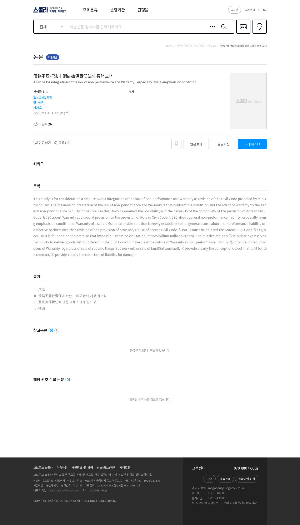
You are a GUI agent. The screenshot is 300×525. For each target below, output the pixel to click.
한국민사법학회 (42, 97)
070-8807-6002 (246, 468)
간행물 (143, 10)
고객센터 (250, 10)
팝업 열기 (56, 330)
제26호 (37, 107)
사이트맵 (125, 467)
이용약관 (62, 467)
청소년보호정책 (106, 467)
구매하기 (251, 144)
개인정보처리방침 (82, 467)
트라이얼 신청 (246, 479)
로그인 (234, 9)
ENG (264, 10)
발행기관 (117, 10)
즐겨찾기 (259, 33)
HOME (169, 45)
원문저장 (223, 144)
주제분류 (90, 10)
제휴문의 (225, 479)
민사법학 (38, 102)
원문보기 (196, 144)
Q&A (209, 479)
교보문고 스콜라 (43, 467)
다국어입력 (243, 33)
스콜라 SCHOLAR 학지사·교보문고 (49, 12)
